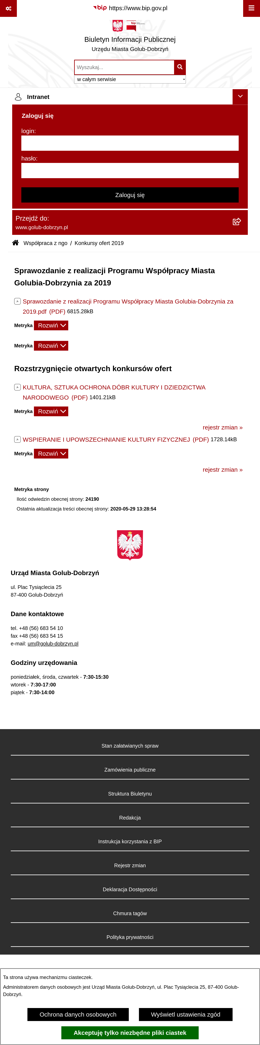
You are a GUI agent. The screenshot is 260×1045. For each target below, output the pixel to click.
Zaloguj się (130, 195)
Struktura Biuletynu (130, 794)
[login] (130, 143)
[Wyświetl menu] (251, 8)
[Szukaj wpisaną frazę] (180, 67)
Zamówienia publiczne (130, 770)
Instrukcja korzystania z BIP (130, 841)
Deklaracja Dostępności (130, 889)
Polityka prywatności (129, 937)
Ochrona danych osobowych (78, 1014)
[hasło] (130, 170)
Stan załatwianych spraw (130, 746)
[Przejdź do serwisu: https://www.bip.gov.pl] (130, 8)
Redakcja (130, 818)
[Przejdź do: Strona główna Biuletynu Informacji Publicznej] (15, 243)
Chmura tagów (130, 913)
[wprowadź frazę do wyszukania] (124, 67)
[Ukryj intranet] (240, 96)
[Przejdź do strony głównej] (130, 38)
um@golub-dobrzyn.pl (53, 643)
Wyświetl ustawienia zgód (186, 1014)
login (27, 131)
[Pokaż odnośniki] (8, 8)
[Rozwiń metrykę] (51, 325)
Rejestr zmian (130, 865)
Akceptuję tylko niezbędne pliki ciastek (130, 1032)
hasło (28, 158)
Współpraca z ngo (45, 243)
